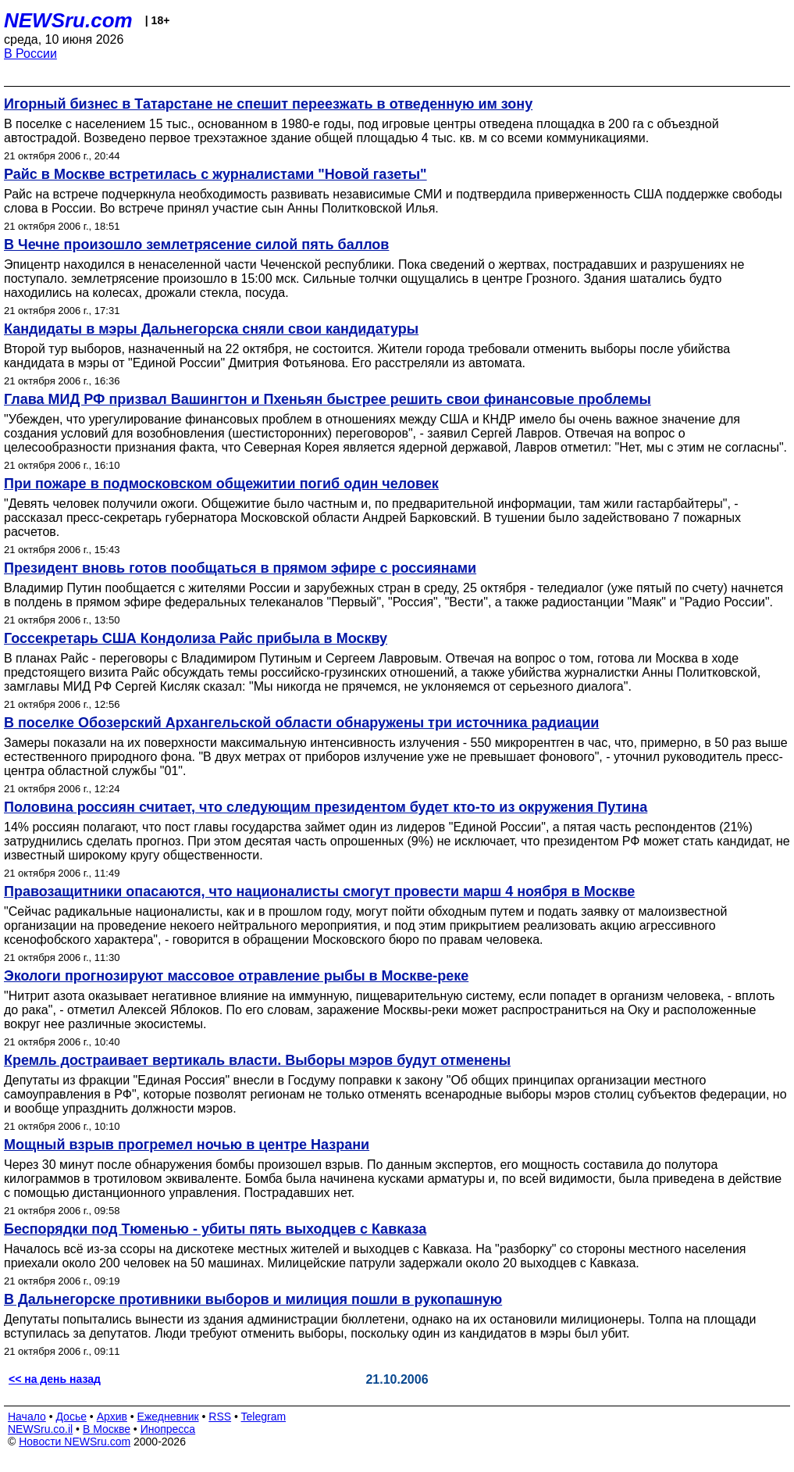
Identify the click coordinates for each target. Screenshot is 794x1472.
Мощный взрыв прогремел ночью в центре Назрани (186, 1144)
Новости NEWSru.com (74, 1441)
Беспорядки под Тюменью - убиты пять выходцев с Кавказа (215, 1229)
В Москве (106, 1429)
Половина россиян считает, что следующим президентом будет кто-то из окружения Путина (325, 807)
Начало (27, 1416)
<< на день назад (55, 1379)
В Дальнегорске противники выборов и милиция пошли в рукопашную (253, 1299)
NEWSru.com (68, 20)
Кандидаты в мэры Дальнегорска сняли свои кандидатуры (211, 329)
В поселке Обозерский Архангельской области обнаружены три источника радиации (301, 723)
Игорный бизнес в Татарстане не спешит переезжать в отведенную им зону (268, 104)
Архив (112, 1416)
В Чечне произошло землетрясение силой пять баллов (196, 244)
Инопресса (168, 1429)
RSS (219, 1416)
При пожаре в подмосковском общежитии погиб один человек (221, 483)
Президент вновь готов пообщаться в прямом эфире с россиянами (240, 568)
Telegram (264, 1416)
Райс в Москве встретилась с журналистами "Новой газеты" (215, 174)
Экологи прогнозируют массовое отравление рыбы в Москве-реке (236, 976)
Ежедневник (168, 1416)
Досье (71, 1416)
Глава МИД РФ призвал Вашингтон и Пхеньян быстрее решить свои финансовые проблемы (327, 399)
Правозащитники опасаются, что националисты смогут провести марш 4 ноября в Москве (319, 891)
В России (30, 53)
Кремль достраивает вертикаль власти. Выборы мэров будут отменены (257, 1060)
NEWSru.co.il (40, 1429)
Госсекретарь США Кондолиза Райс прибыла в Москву (195, 638)
